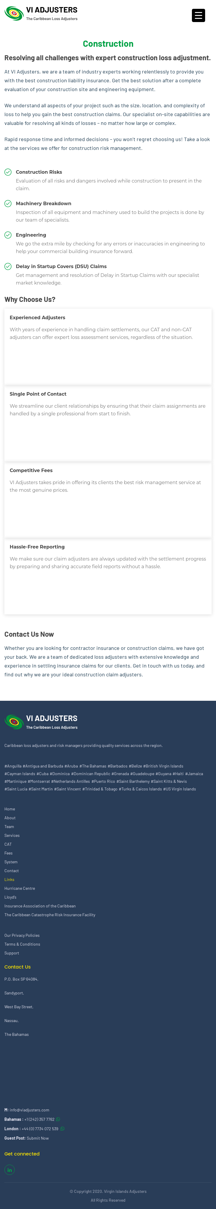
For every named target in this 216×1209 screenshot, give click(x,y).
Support (11, 952)
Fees (8, 852)
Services (12, 835)
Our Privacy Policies (22, 935)
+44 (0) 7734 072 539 (40, 1128)
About (10, 817)
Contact (11, 870)
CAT (8, 844)
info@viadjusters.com (29, 1109)
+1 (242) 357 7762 (39, 1119)
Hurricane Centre (19, 888)
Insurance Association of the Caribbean (40, 905)
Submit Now (38, 1138)
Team (9, 826)
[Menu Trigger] (198, 15)
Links (9, 879)
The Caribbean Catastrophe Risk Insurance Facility (49, 914)
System (11, 861)
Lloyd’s (10, 896)
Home (9, 808)
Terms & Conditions (22, 944)
